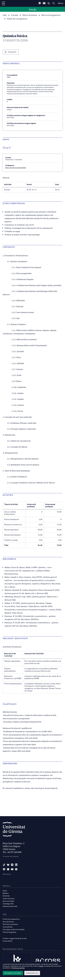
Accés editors (7, 941)
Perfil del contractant (10, 924)
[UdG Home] (3, 3)
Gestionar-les (32, 973)
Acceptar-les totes (13, 973)
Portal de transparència (11, 919)
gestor (41, 966)
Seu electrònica (8, 922)
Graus (5, 890)
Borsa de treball (8, 901)
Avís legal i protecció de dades (13, 929)
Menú (60, 3)
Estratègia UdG (8, 904)
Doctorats (6, 896)
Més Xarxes (7, 874)
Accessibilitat (8, 927)
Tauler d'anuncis (9, 898)
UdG (5, 15)
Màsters (6, 893)
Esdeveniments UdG (10, 906)
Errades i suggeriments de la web (15, 938)
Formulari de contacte (10, 856)
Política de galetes (9, 932)
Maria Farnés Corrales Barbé (15, 168)
